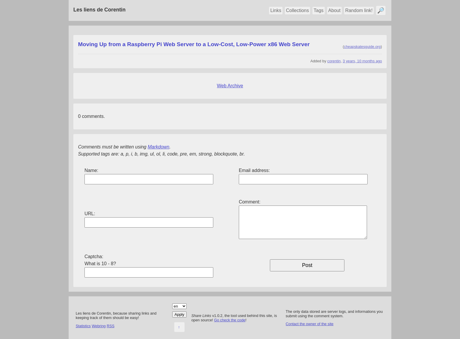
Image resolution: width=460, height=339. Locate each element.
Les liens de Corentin (99, 10)
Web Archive (230, 85)
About (334, 10)
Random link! (359, 10)
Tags (319, 10)
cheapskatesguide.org (362, 46)
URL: (89, 213)
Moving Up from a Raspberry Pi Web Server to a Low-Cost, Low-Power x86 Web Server (194, 44)
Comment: (250, 201)
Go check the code (230, 320)
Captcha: (93, 256)
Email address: (254, 170)
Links (275, 10)
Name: (91, 170)
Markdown (158, 146)
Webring (99, 326)
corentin (334, 61)
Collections (297, 10)
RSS (110, 326)
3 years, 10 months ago (362, 61)
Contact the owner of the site (310, 324)
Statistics (83, 326)
